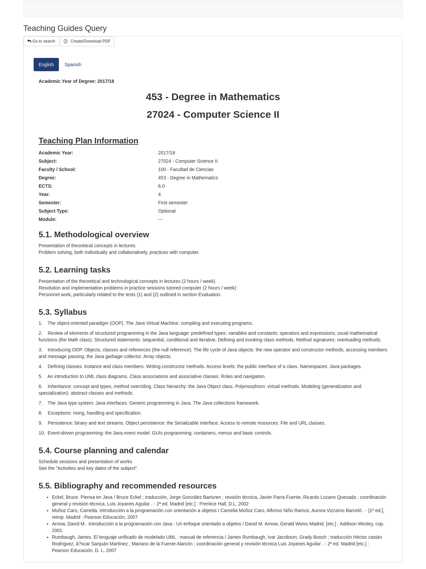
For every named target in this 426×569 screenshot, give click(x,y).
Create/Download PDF (87, 41)
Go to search (41, 41)
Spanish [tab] (73, 64)
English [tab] (46, 64)
